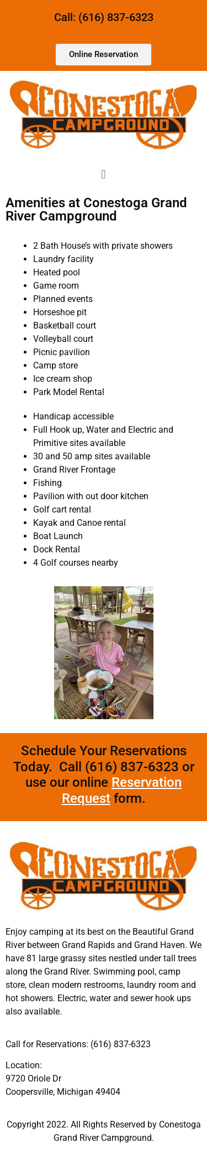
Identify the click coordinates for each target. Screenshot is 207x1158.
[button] (103, 174)
